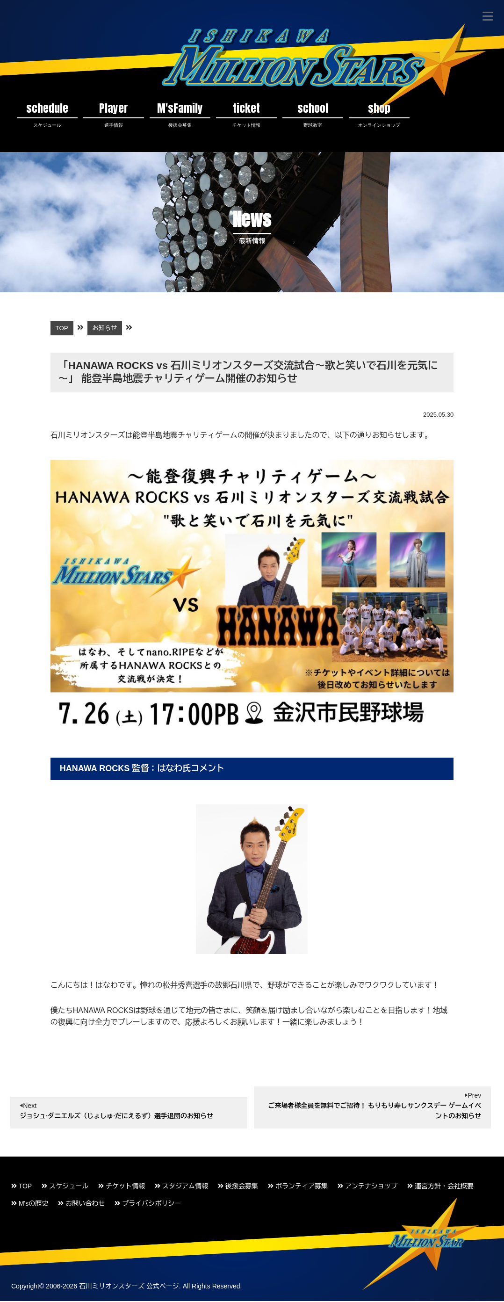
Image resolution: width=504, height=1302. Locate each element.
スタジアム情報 (181, 1187)
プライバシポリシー (148, 1204)
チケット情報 (121, 1187)
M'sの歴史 (29, 1204)
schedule (47, 115)
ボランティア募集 (298, 1187)
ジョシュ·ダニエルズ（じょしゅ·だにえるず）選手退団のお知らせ (116, 1117)
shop (379, 115)
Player (113, 115)
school (312, 115)
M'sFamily (180, 115)
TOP (21, 1187)
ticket (246, 115)
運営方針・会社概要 (440, 1187)
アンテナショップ (367, 1187)
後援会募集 (238, 1187)
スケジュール (65, 1187)
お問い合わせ (81, 1204)
